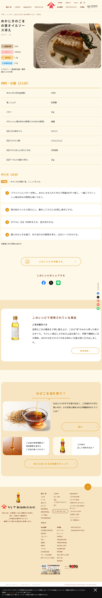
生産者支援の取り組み (78, 530)
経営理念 (43, 533)
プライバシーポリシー (11, 584)
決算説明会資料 (62, 540)
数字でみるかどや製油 (47, 558)
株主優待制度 (61, 549)
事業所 (43, 546)
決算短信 (59, 536)
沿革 (42, 540)
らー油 (43, 500)
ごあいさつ (44, 536)
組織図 (43, 543)
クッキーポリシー (25, 584)
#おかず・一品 (6, 35)
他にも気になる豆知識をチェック (55, 463)
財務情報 (59, 552)
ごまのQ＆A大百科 (75, 511)
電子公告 (59, 558)
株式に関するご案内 (63, 555)
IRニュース (60, 533)
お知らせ (43, 523)
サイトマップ (36, 584)
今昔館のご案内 (74, 514)
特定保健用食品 (46, 518)
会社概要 (43, 527)
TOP (2, 14)
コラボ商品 (44, 515)
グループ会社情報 (46, 555)
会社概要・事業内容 (47, 530)
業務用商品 (44, 509)
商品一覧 (43, 494)
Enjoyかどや (74, 494)
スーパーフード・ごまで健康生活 (74, 518)
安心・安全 (57, 497)
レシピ (9, 14)
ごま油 (43, 497)
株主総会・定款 (61, 546)
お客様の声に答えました (77, 503)
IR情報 (59, 527)
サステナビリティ (76, 527)
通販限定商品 (45, 512)
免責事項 (59, 561)
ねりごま (43, 506)
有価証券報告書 (62, 543)
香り (55, 505)
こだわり (56, 494)
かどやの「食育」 (74, 500)
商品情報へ (89, 351)
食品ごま (43, 503)
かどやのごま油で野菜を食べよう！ (77, 507)
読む (88, 426)
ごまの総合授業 (74, 497)
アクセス (43, 549)
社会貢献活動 (45, 552)
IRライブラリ (60, 530)
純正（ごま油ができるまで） (60, 501)
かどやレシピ (59, 511)
